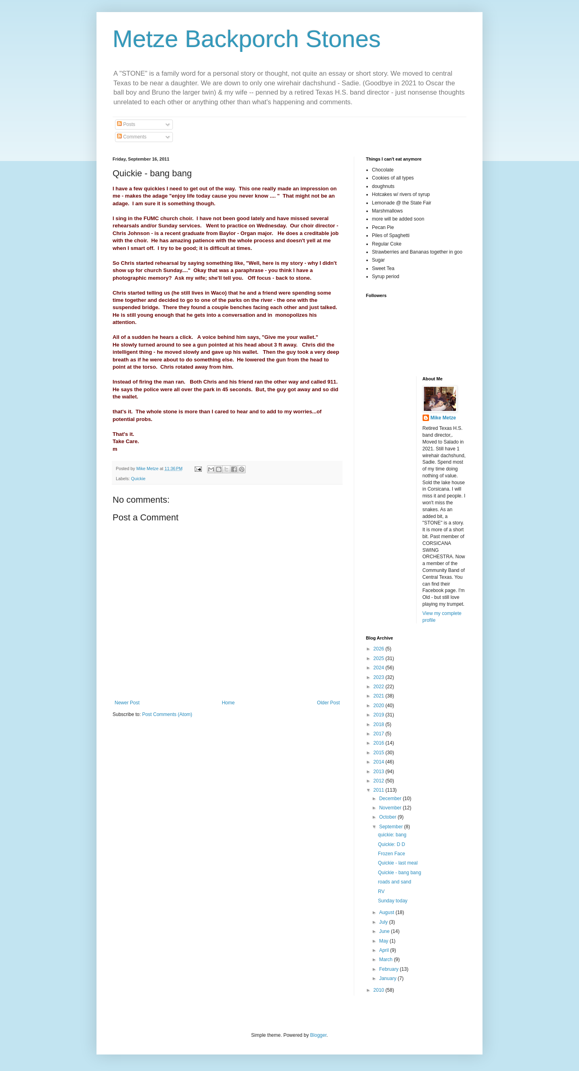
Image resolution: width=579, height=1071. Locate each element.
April (384, 950)
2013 (380, 771)
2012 (380, 781)
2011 (380, 790)
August (387, 912)
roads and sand (394, 882)
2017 (380, 734)
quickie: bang (392, 835)
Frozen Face (391, 853)
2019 (380, 715)
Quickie (138, 478)
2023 (380, 677)
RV (381, 891)
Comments (131, 137)
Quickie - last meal (398, 863)
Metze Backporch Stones (247, 38)
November (391, 808)
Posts (126, 124)
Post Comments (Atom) (167, 714)
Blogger (318, 1035)
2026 (380, 649)
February (389, 969)
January (388, 978)
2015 (380, 752)
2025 (380, 658)
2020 (380, 705)
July (384, 922)
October (388, 817)
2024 (380, 668)
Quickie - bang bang (399, 872)
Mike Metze (443, 418)
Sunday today (392, 901)
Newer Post (127, 703)
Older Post (328, 703)
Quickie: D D (391, 844)
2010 (380, 990)
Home (228, 703)
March (386, 959)
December (391, 798)
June (385, 931)
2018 (380, 724)
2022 (380, 686)
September (391, 827)
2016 (380, 743)
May (384, 941)
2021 (380, 696)
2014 (380, 762)
